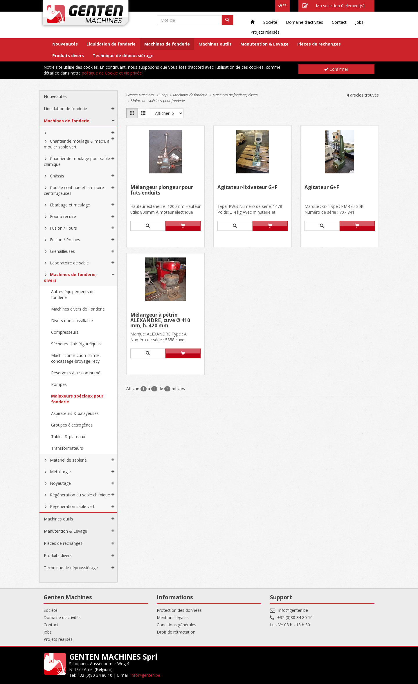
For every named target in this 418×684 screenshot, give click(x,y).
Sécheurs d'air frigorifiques (76, 343)
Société (270, 22)
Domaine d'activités (304, 22)
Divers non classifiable (72, 320)
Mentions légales (173, 617)
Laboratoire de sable (69, 263)
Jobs (359, 22)
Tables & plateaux (68, 436)
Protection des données (179, 610)
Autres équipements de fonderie (73, 294)
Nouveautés (65, 44)
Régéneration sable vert (72, 506)
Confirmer (336, 69)
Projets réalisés (265, 32)
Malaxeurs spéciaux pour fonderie (77, 398)
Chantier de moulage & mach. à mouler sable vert (76, 144)
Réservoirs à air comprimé (75, 372)
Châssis (57, 176)
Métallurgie (60, 471)
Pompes (59, 384)
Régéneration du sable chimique (80, 495)
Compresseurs (64, 332)
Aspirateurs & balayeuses (75, 413)
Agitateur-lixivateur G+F (247, 187)
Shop (163, 94)
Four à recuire (63, 216)
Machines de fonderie (167, 44)
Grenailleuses (62, 251)
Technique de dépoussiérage (123, 55)
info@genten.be (293, 610)
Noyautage (60, 483)
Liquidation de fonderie (111, 44)
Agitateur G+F (322, 187)
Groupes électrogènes (72, 425)
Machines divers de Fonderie (78, 309)
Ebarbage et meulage (70, 205)
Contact (339, 22)
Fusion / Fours (63, 228)
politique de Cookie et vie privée (112, 73)
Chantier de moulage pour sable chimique (77, 161)
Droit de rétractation (176, 632)
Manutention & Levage (264, 44)
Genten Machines (140, 94)
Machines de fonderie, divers (70, 277)
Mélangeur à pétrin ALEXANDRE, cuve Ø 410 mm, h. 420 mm (160, 320)
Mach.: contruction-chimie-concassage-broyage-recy (76, 358)
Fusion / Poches (65, 239)
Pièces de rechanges (319, 44)
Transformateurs (67, 448)
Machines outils (215, 44)
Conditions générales (176, 624)
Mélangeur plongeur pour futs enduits (161, 190)
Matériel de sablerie (68, 460)
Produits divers (68, 55)
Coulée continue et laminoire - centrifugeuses (75, 190)
